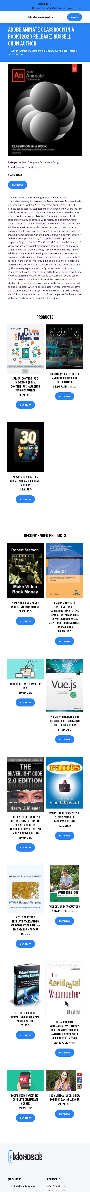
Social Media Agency (24, 1186)
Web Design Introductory (64, 906)
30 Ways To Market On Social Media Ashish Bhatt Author (25, 481)
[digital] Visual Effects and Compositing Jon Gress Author (64, 378)
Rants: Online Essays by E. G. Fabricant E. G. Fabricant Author (64, 817)
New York (40, 8)
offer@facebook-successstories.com (63, 8)
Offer (74, 17)
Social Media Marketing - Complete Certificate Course (25, 1099)
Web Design (53, 162)
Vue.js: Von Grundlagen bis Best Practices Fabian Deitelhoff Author (65, 721)
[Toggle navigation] (12, 17)
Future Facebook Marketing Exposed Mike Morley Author (25, 1017)
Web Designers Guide (34, 162)
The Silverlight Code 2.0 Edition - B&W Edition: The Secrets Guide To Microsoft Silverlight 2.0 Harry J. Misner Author (25, 825)
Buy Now (17, 184)
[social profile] (50, 4)
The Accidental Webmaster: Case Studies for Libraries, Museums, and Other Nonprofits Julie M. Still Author (64, 1030)
